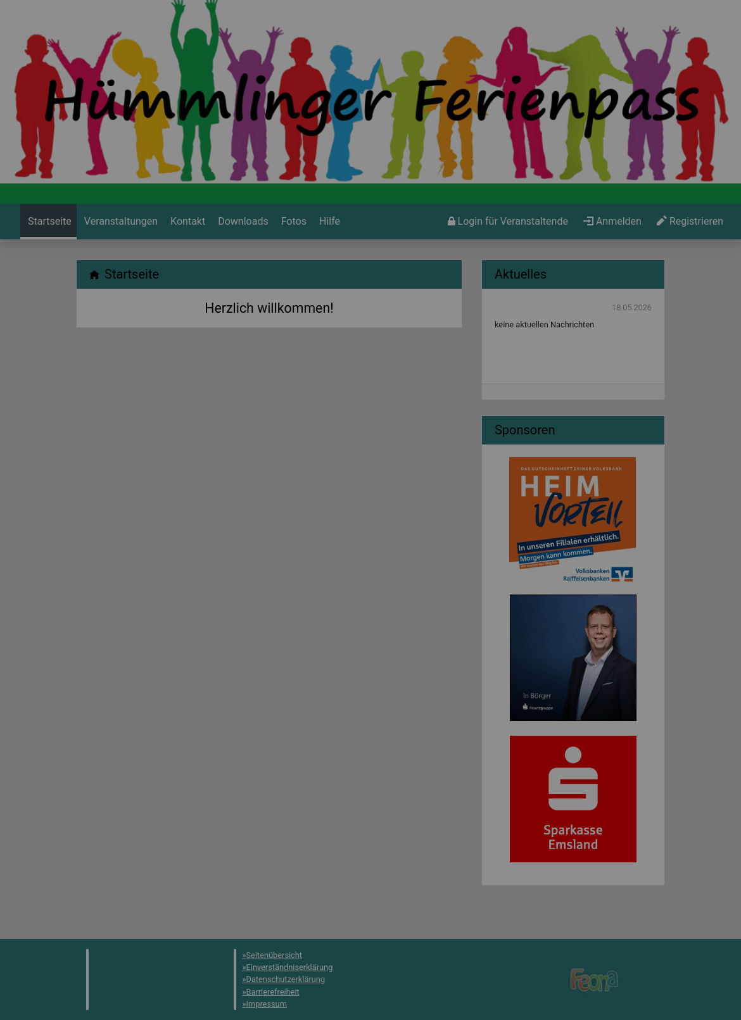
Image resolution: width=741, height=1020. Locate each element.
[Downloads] (241, 221)
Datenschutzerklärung (286, 979)
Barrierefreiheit (273, 992)
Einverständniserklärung (289, 967)
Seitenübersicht (274, 955)
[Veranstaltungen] (120, 221)
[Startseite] (48, 221)
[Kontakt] (186, 221)
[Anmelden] (508, 221)
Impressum (266, 1004)
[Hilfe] (293, 221)
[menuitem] (48, 221)
